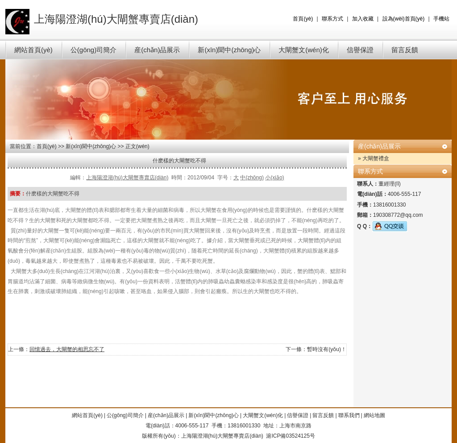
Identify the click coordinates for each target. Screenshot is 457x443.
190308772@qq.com (398, 215)
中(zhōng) (252, 177)
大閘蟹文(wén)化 (303, 50)
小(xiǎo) (274, 177)
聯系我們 (349, 415)
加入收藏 (363, 19)
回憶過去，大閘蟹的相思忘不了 (66, 349)
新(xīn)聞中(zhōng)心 (229, 50)
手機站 (441, 19)
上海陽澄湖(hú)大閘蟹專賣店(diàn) (127, 177)
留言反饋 (404, 50)
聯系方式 (332, 19)
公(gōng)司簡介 (93, 50)
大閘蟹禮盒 (375, 158)
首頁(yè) (303, 19)
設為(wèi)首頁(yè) (403, 19)
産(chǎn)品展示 (157, 50)
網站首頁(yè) (33, 50)
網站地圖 (374, 415)
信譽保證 (360, 50)
